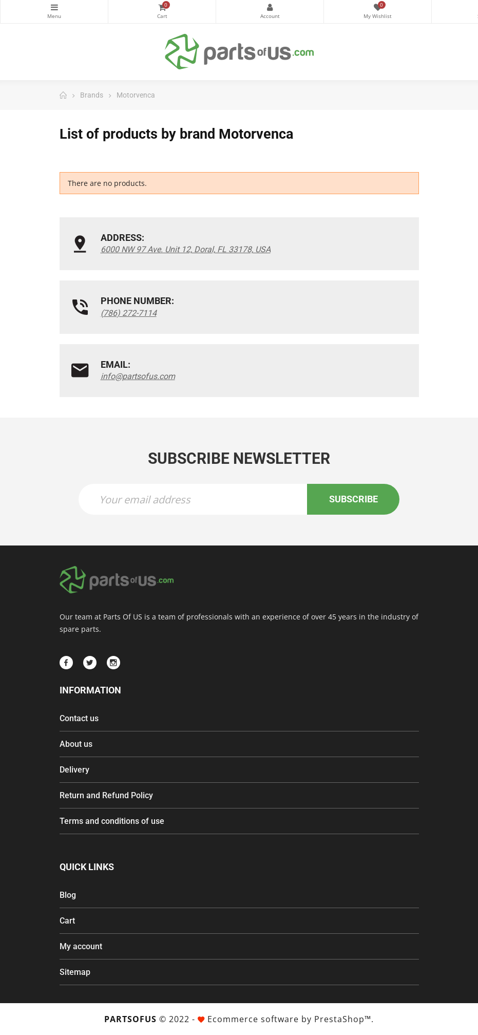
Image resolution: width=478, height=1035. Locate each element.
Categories (54, 7)
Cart (67, 921)
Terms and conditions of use (112, 821)
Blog (68, 895)
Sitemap (75, 972)
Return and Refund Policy (106, 795)
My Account (269, 7)
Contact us (79, 718)
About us (76, 744)
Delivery (74, 770)
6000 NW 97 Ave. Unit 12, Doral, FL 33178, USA (186, 249)
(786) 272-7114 (129, 313)
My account (81, 946)
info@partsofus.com (138, 376)
